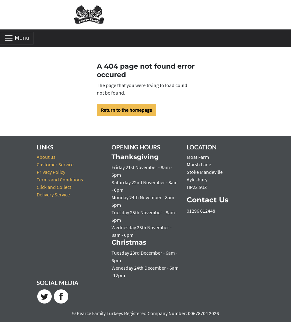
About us (46, 157)
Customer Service (55, 164)
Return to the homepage (126, 110)
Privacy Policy (51, 172)
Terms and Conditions (60, 179)
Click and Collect (54, 187)
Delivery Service (53, 194)
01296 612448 (201, 211)
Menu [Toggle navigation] (16, 38)
